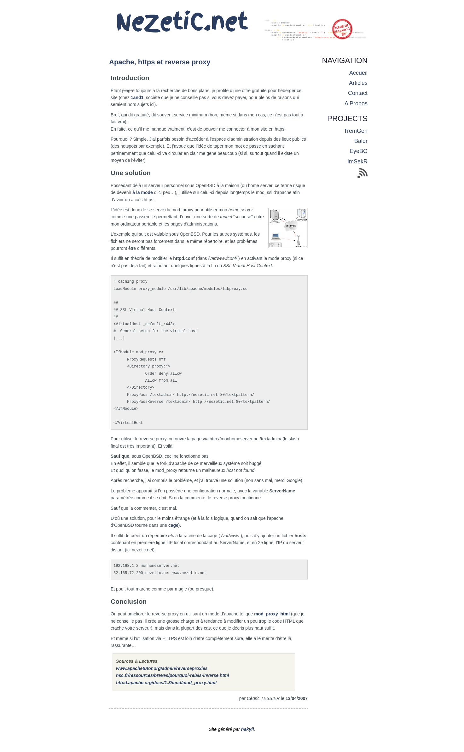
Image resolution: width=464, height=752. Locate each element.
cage (173, 525)
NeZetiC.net (181, 22)
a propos (356, 103)
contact (358, 93)
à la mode (142, 192)
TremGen (356, 131)
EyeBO (359, 151)
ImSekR (357, 161)
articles (358, 83)
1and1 (137, 97)
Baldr (361, 141)
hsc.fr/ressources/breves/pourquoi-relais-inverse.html (172, 675)
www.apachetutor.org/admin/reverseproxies (161, 668)
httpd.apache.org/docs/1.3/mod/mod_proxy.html (166, 682)
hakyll (247, 729)
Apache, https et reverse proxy (160, 62)
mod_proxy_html (272, 613)
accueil (358, 73)
